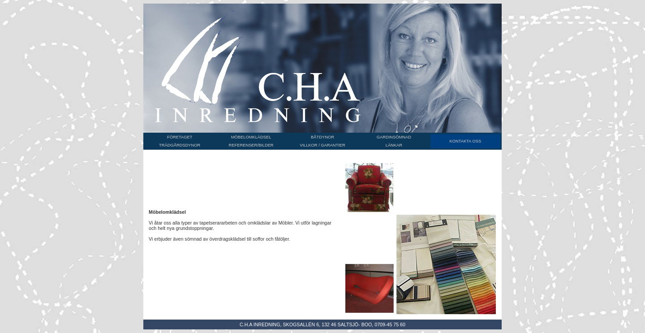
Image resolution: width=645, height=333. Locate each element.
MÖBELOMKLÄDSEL (251, 137)
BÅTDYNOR (322, 137)
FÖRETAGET (179, 137)
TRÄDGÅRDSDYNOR (179, 145)
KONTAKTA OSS (465, 141)
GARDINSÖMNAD (394, 137)
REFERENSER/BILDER (251, 145)
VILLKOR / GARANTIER (322, 145)
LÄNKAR (394, 145)
